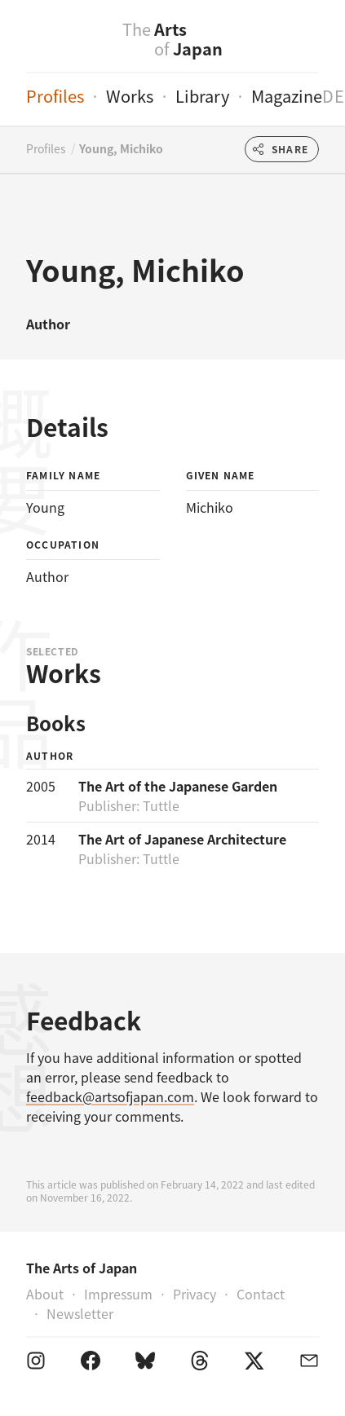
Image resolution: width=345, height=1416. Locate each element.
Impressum (118, 1294)
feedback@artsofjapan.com (110, 1096)
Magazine (286, 96)
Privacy (194, 1294)
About (45, 1294)
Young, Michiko (121, 148)
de (333, 96)
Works (129, 96)
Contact (261, 1294)
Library (202, 96)
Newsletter (79, 1313)
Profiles (55, 96)
